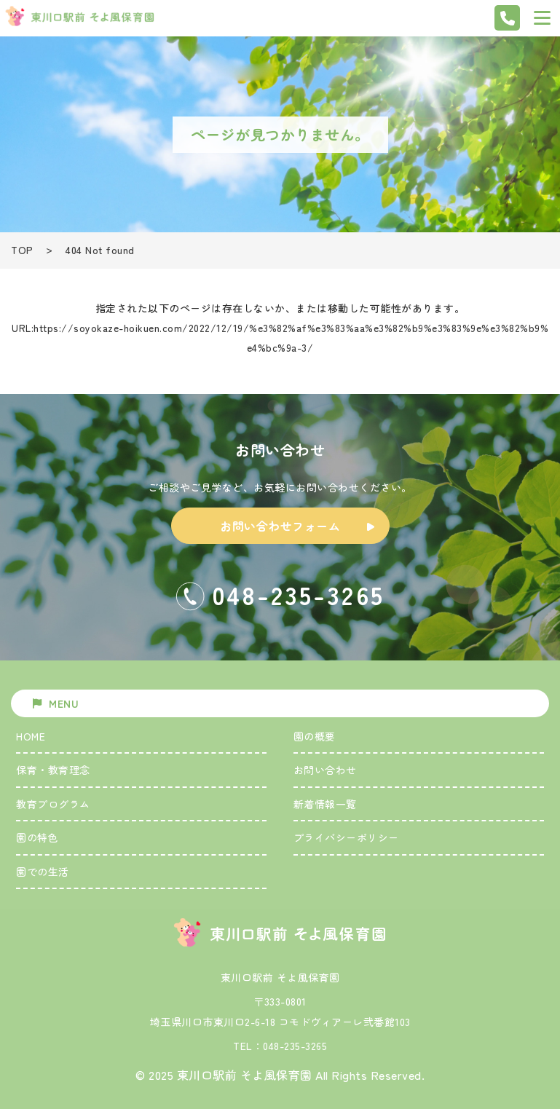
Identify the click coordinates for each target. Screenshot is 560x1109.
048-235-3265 (295, 1045)
